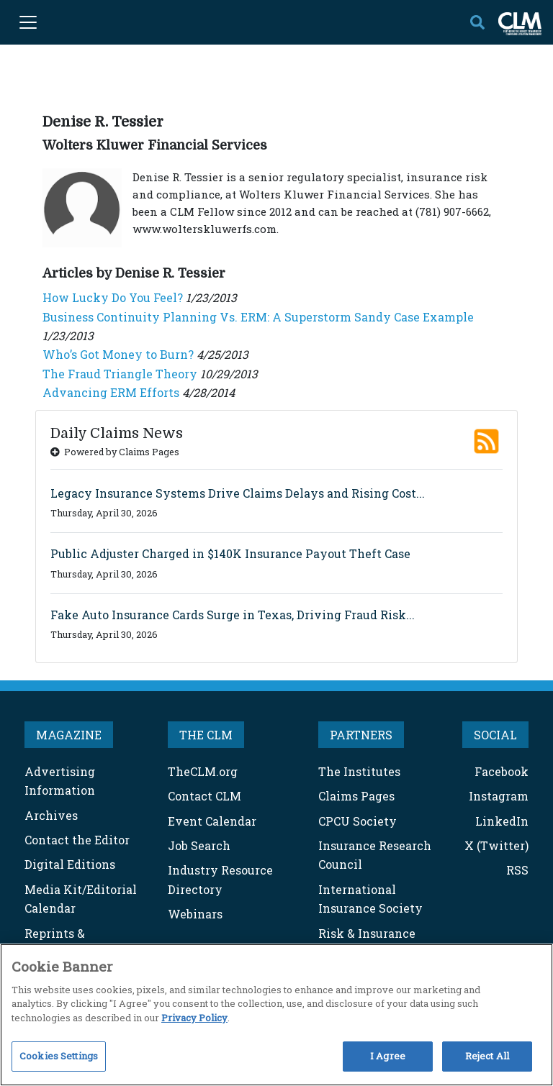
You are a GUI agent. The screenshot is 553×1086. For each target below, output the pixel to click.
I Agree (387, 1055)
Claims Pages (356, 795)
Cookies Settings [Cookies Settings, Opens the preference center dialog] (58, 1055)
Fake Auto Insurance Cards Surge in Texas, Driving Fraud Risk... (232, 614)
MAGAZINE (69, 734)
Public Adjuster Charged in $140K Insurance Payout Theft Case (230, 553)
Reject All (487, 1055)
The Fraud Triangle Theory (119, 373)
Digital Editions (69, 864)
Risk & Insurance (366, 933)
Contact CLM (204, 795)
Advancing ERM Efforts (110, 392)
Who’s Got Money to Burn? (118, 354)
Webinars (195, 913)
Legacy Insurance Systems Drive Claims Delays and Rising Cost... (237, 493)
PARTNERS (361, 734)
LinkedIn (502, 821)
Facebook (502, 771)
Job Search (199, 845)
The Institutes (359, 771)
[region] (276, 1015)
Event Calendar (212, 821)
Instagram (499, 795)
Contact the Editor (77, 839)
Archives (51, 815)
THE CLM (206, 734)
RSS (517, 869)
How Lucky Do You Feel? (112, 297)
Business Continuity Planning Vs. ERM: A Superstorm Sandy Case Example (258, 316)
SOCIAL (495, 734)
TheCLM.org (203, 771)
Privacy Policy (194, 1017)
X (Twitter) (496, 845)
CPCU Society (357, 821)
